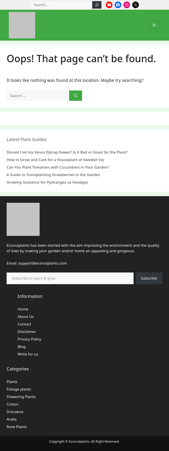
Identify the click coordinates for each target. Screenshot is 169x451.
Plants (12, 381)
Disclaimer (27, 331)
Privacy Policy (29, 339)
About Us (26, 316)
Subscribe (149, 278)
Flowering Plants (21, 396)
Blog (22, 346)
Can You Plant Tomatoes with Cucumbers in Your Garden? (58, 167)
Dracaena (15, 411)
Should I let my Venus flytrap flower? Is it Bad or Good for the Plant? (67, 152)
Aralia (12, 419)
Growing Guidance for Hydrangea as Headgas (47, 182)
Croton (13, 404)
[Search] (96, 5)
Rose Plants (17, 426)
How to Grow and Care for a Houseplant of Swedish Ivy (55, 159)
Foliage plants (19, 389)
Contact (24, 324)
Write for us (28, 354)
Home (23, 309)
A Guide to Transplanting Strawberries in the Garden (53, 174)
